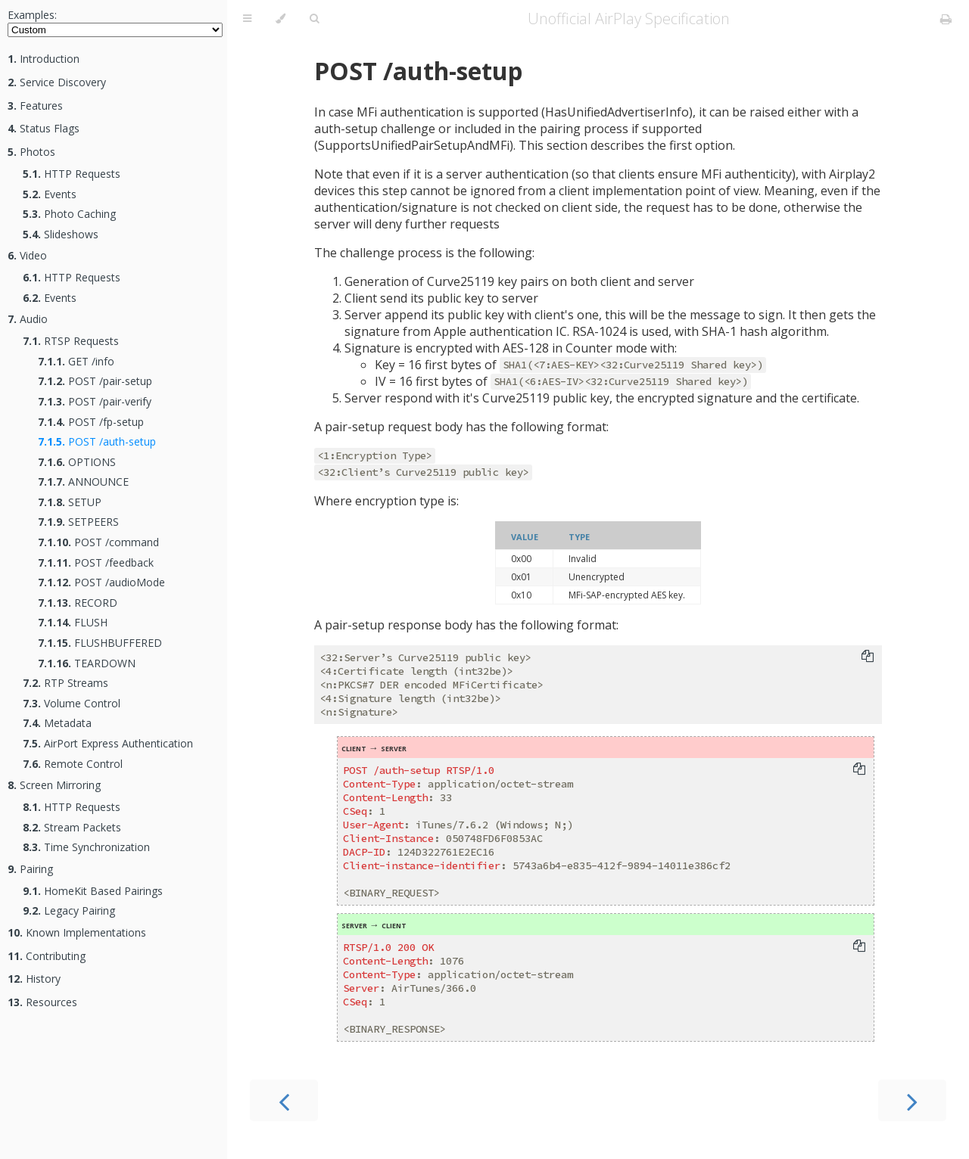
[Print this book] (946, 19)
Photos (31, 151)
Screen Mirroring (54, 785)
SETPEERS (78, 521)
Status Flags (43, 128)
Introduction (43, 58)
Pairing (30, 869)
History (34, 978)
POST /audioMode (101, 582)
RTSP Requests (71, 341)
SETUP (69, 502)
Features (35, 105)
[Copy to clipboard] (867, 657)
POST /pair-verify (94, 401)
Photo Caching (69, 214)
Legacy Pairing (69, 910)
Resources (42, 1002)
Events (49, 194)
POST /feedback (96, 562)
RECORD (77, 602)
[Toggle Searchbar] (314, 19)
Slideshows (60, 234)
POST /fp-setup (91, 422)
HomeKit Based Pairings (93, 891)
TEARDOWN (87, 663)
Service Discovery (57, 82)
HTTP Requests (71, 173)
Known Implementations (77, 932)
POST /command (98, 542)
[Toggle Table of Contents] (247, 19)
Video (27, 255)
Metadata (57, 723)
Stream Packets (72, 827)
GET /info (76, 361)
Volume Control (71, 703)
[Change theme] (280, 19)
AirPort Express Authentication (108, 743)
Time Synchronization (86, 847)
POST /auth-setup (97, 441)
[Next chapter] (912, 1100)
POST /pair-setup (95, 381)
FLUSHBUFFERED (100, 642)
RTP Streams (65, 683)
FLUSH (72, 622)
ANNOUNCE (83, 481)
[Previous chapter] (284, 1100)
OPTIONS (77, 462)
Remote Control (73, 764)
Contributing (47, 956)
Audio (28, 319)
